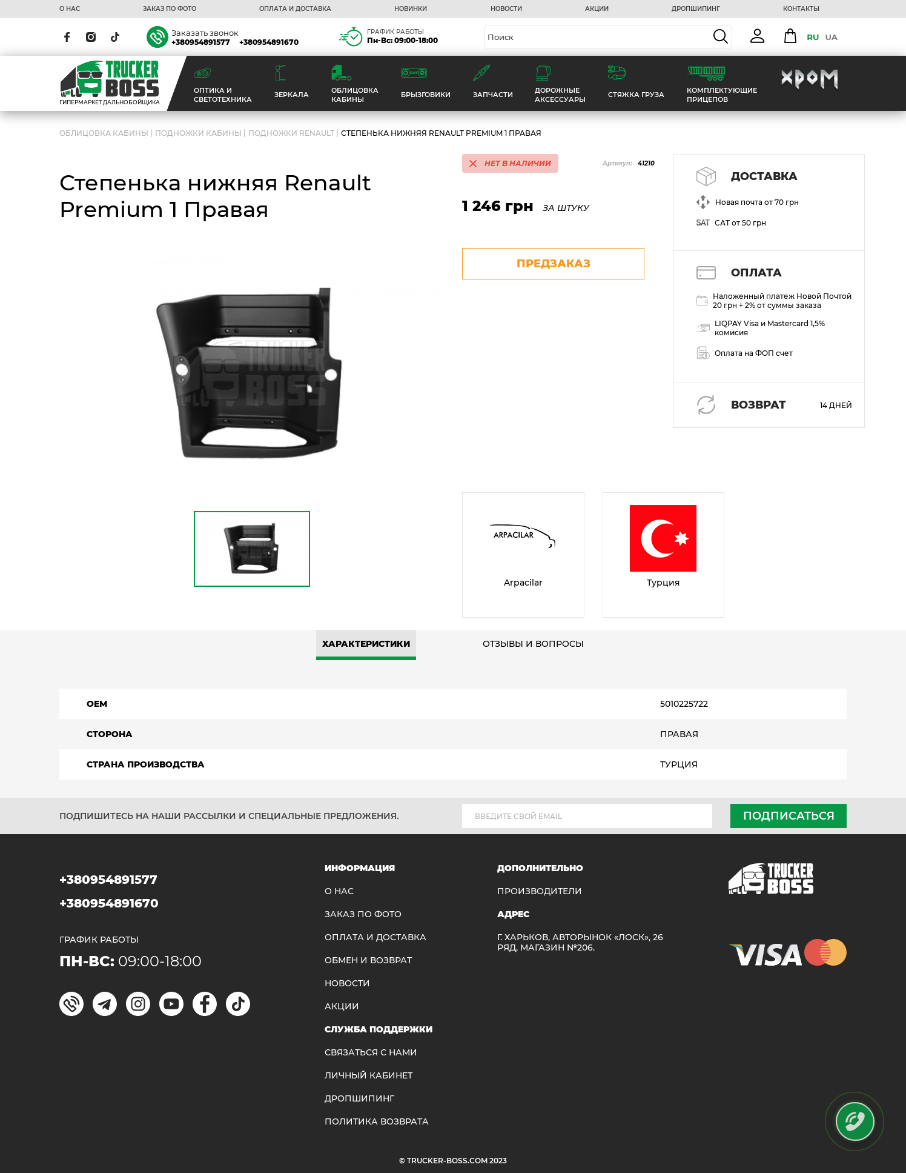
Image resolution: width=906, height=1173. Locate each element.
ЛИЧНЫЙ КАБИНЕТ (368, 1076)
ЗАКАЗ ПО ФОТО (169, 9)
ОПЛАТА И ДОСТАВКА (295, 9)
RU (813, 37)
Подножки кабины (198, 133)
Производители (539, 891)
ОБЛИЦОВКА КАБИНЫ (103, 133)
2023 (498, 1160)
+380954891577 (200, 42)
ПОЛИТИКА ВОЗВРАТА (377, 1122)
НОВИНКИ (410, 9)
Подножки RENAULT (291, 133)
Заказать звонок (205, 33)
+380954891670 (269, 42)
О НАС (69, 9)
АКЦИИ (597, 9)
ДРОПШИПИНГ (696, 9)
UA (831, 37)
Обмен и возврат (368, 960)
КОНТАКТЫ (801, 9)
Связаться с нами (371, 1053)
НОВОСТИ (506, 9)
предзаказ (553, 263)
